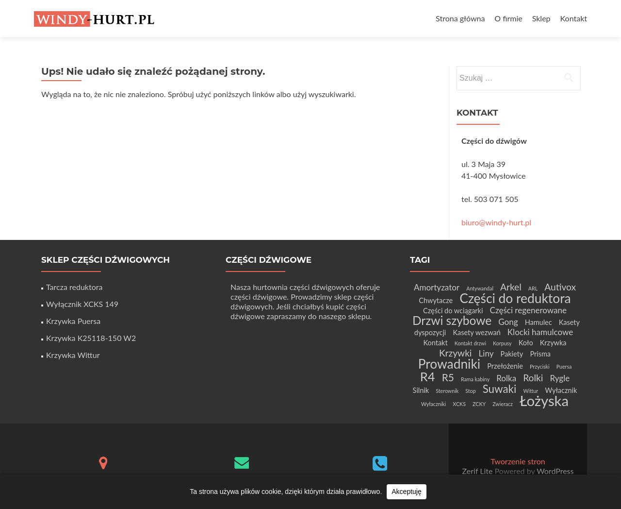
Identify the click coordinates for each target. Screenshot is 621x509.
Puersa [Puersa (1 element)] (564, 366)
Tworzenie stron (517, 461)
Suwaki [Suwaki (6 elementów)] (500, 388)
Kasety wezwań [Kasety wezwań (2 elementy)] (476, 332)
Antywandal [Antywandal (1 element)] (479, 288)
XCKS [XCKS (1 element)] (459, 404)
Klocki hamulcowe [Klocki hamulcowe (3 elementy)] (540, 332)
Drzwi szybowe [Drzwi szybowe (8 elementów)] (451, 320)
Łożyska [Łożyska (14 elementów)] (544, 400)
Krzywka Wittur (72, 354)
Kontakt (573, 18)
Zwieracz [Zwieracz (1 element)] (502, 404)
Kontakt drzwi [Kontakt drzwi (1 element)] (470, 343)
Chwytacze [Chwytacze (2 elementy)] (436, 300)
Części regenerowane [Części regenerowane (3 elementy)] (528, 310)
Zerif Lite (478, 470)
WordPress (554, 470)
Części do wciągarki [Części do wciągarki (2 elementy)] (453, 310)
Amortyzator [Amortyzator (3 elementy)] (436, 287)
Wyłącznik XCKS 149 (82, 303)
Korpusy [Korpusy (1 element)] (502, 343)
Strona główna (460, 18)
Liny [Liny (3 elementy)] (486, 353)
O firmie (508, 18)
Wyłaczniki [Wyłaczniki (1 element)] (433, 404)
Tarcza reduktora (74, 286)
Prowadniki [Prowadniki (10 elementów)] (449, 364)
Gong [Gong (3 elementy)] (508, 322)
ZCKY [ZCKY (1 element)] (479, 404)
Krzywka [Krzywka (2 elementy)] (553, 343)
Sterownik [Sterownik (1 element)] (447, 391)
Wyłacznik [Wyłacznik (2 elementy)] (561, 390)
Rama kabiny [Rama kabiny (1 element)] (475, 379)
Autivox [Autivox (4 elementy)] (560, 286)
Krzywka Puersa (73, 320)
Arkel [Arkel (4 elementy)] (511, 286)
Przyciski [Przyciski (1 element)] (540, 366)
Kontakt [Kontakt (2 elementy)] (435, 343)
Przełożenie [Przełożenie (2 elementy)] (505, 366)
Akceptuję (406, 491)
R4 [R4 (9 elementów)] (427, 376)
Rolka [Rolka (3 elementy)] (506, 378)
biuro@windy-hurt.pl (496, 222)
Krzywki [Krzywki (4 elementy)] (455, 352)
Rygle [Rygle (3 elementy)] (560, 378)
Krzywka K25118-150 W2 (91, 337)
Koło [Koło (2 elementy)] (526, 343)
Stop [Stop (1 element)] (470, 391)
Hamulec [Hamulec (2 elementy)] (538, 322)
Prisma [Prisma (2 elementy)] (540, 354)
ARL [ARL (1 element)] (533, 288)
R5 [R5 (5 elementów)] (448, 377)
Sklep (541, 18)
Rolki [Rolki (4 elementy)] (533, 377)
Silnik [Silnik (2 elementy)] (421, 390)
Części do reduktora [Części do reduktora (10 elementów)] (515, 298)
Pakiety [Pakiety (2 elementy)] (512, 354)
